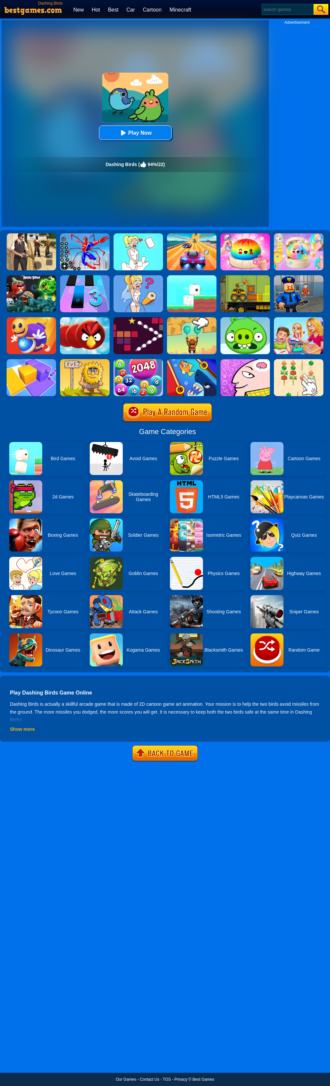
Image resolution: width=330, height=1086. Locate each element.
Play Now (135, 133)
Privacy (180, 1079)
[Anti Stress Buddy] (31, 319)
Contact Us (149, 1079)
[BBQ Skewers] (298, 361)
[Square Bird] (191, 277)
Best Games (203, 1079)
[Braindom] (245, 361)
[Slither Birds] (85, 319)
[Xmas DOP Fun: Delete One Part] (138, 235)
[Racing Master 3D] (191, 235)
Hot (96, 10)
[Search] (287, 9)
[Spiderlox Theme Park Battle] (85, 235)
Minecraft (180, 10)
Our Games (126, 1079)
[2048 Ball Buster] (138, 361)
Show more (22, 729)
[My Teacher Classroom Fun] (298, 319)
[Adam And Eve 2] (85, 361)
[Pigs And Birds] (245, 319)
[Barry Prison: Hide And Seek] (298, 277)
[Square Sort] (31, 361)
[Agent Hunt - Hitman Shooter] (31, 235)
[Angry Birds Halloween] (31, 277)
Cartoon (152, 10)
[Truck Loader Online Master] (245, 277)
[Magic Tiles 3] (85, 277)
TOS (167, 1079)
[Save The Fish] (191, 361)
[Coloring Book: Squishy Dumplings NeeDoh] (245, 235)
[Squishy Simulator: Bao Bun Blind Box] (298, 235)
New (78, 10)
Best (113, 10)
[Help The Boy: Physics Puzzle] (191, 319)
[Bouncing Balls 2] (138, 319)
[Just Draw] (138, 277)
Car (130, 10)
